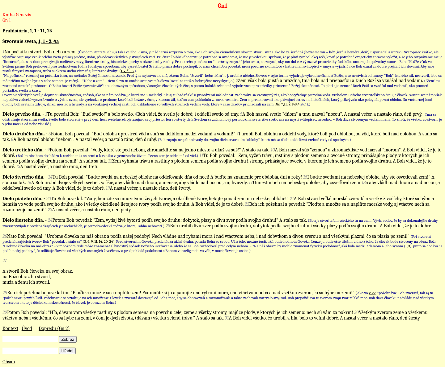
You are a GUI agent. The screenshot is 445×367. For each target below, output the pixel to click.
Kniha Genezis (16, 15)
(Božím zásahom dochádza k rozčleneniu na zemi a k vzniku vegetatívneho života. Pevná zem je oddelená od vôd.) (107, 155)
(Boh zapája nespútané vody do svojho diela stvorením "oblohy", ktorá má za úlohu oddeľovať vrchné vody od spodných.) (254, 139)
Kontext (10, 328)
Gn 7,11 (281, 104)
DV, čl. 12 (127, 70)
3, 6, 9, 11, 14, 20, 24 (98, 241)
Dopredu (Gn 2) (54, 328)
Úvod (27, 328)
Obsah (8, 362)
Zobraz (67, 339)
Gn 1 (6, 20)
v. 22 (372, 293)
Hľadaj (67, 350)
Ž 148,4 (294, 104)
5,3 (407, 246)
